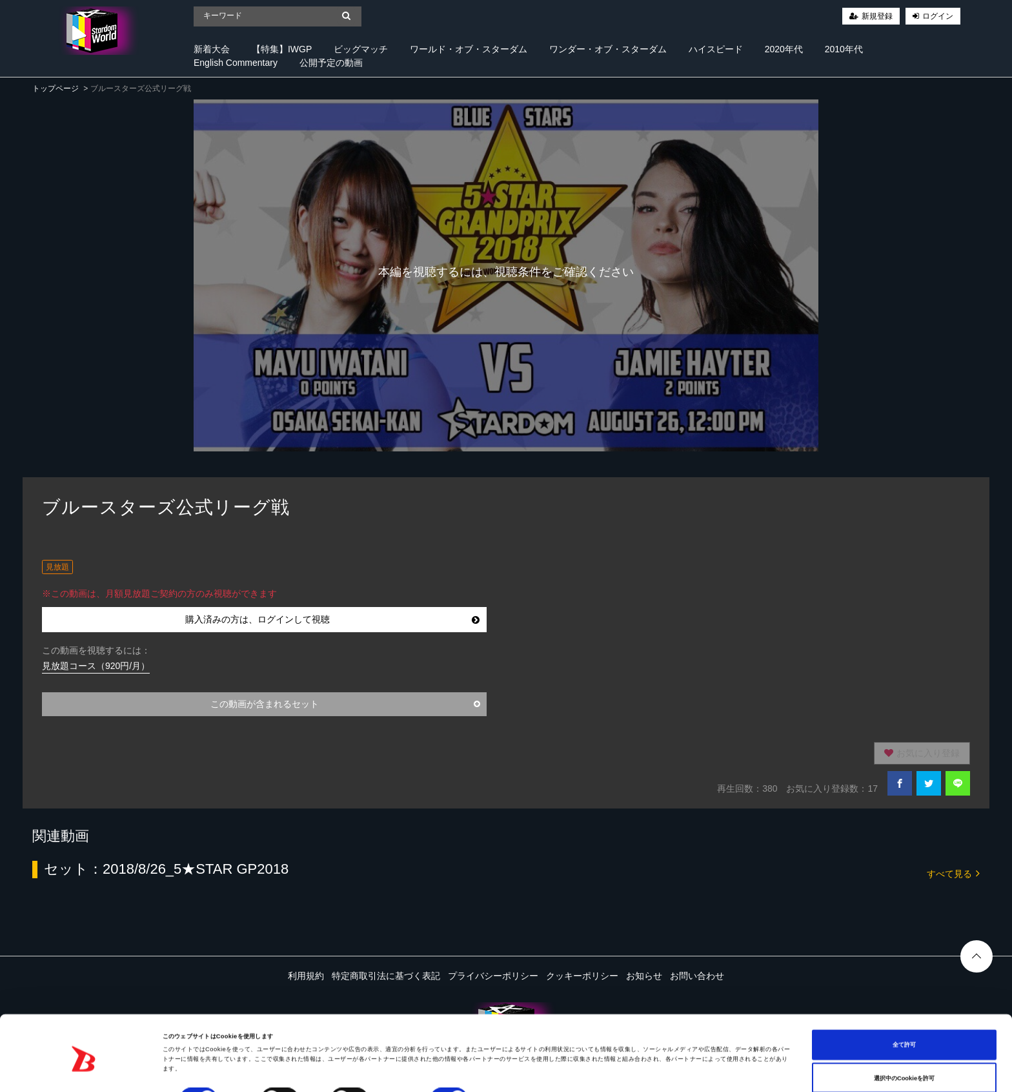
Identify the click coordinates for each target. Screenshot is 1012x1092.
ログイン (937, 16)
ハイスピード (716, 49)
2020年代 (784, 49)
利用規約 (306, 976)
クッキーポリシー (582, 976)
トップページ (55, 88)
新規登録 (877, 16)
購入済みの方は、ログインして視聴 (332, 619)
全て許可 (904, 1012)
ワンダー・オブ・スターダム (608, 49)
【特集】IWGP (282, 49)
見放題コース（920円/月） (96, 666)
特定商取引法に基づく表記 (386, 976)
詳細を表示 (497, 1070)
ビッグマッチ (361, 49)
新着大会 (212, 49)
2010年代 (844, 49)
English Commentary (236, 62)
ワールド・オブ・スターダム (468, 49)
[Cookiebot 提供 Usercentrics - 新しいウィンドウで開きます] (83, 1070)
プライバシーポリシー (493, 976)
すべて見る (953, 872)
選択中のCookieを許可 (904, 1045)
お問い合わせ (697, 976)
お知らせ (644, 976)
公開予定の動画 (331, 62)
